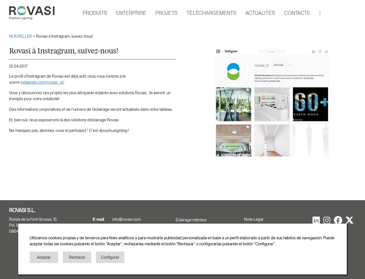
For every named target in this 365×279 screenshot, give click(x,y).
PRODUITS (95, 13)
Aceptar (44, 257)
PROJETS (166, 13)
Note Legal (253, 219)
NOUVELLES (21, 36)
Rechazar (77, 257)
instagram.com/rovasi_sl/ (42, 82)
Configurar (110, 257)
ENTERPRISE (131, 13)
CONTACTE (297, 13)
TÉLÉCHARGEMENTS (211, 13)
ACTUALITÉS (260, 13)
